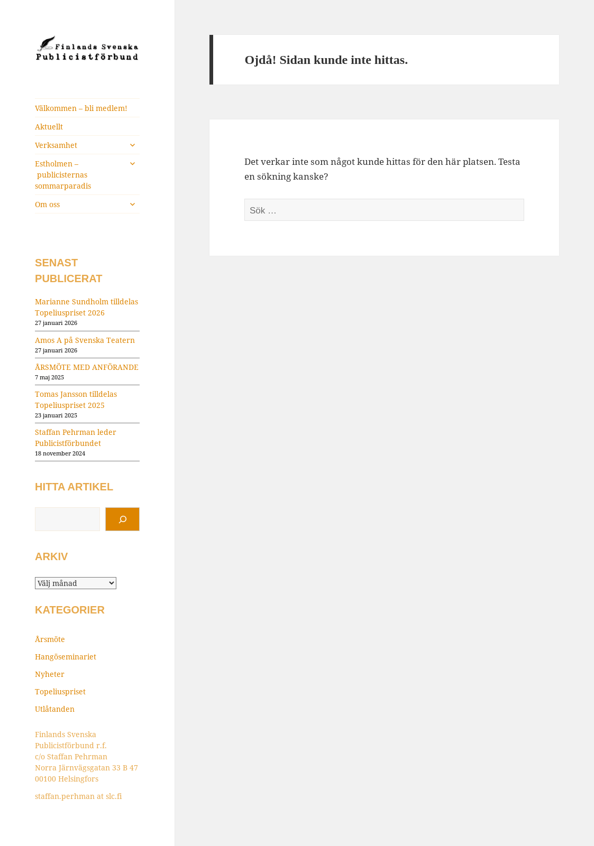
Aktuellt (49, 127)
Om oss (47, 204)
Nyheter (50, 674)
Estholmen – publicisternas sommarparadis (63, 175)
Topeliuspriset (60, 691)
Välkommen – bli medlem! (81, 108)
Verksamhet (56, 145)
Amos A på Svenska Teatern (85, 340)
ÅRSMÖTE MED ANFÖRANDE (87, 367)
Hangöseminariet (65, 657)
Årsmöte (50, 639)
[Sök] (122, 519)
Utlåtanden (55, 709)
